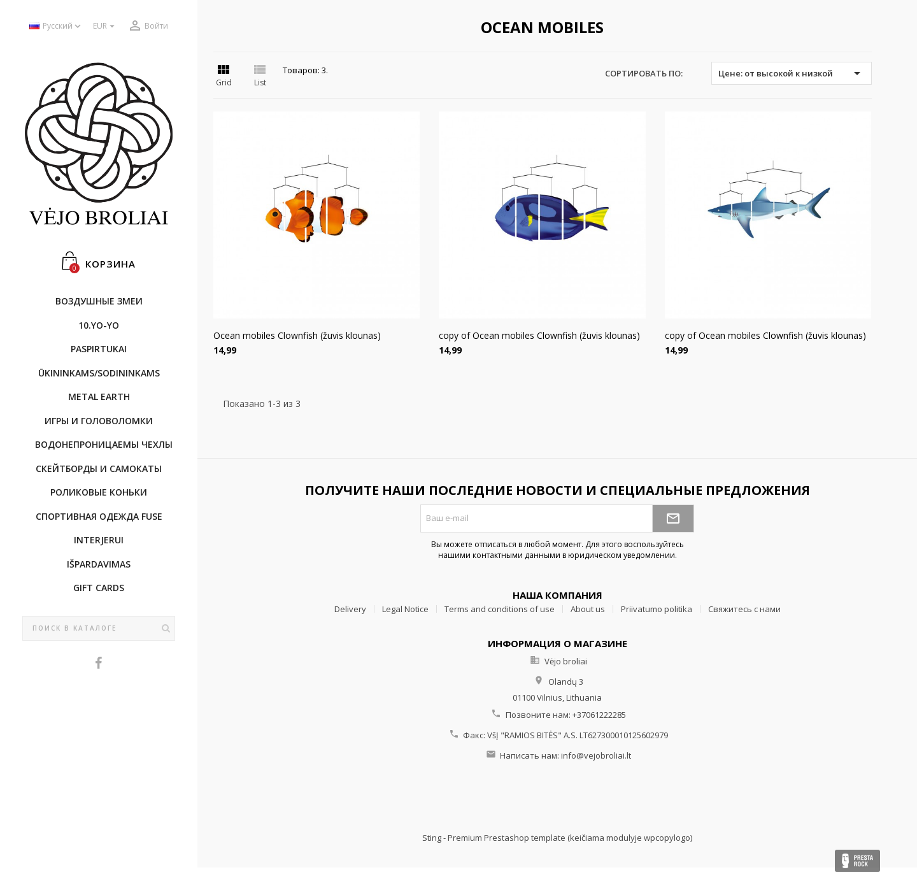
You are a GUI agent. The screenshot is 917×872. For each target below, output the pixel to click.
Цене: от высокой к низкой (791, 73)
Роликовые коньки (98, 492)
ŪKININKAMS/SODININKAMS (99, 373)
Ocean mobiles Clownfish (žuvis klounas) (297, 335)
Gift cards (98, 588)
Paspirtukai (99, 349)
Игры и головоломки (99, 421)
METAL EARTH (99, 396)
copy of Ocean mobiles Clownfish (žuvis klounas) (539, 335)
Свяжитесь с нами (744, 609)
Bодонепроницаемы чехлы (104, 444)
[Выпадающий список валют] (105, 26)
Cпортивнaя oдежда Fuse (99, 516)
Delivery (350, 609)
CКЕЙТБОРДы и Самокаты (99, 468)
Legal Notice (405, 609)
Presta (857, 861)
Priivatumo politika (656, 609)
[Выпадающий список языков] (56, 26)
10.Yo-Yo (98, 325)
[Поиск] (98, 628)
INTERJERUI (99, 540)
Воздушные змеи (99, 301)
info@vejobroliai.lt (596, 755)
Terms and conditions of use (499, 609)
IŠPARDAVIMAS (99, 564)
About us (588, 609)
